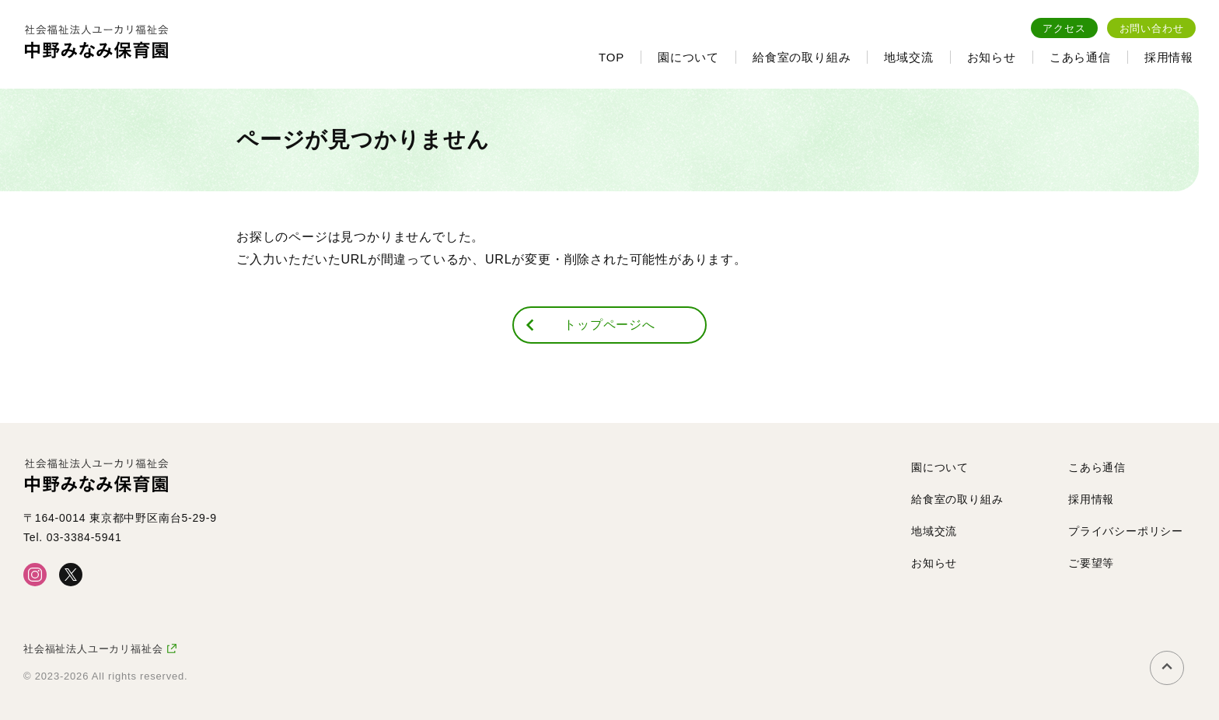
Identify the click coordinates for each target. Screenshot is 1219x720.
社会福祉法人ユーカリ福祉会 (92, 649)
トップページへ (609, 324)
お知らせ (991, 57)
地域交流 (908, 57)
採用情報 (1168, 57)
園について (688, 57)
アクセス (1064, 28)
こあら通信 (1080, 57)
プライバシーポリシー (1125, 531)
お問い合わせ (1151, 28)
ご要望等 (1091, 563)
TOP (611, 57)
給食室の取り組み (802, 57)
